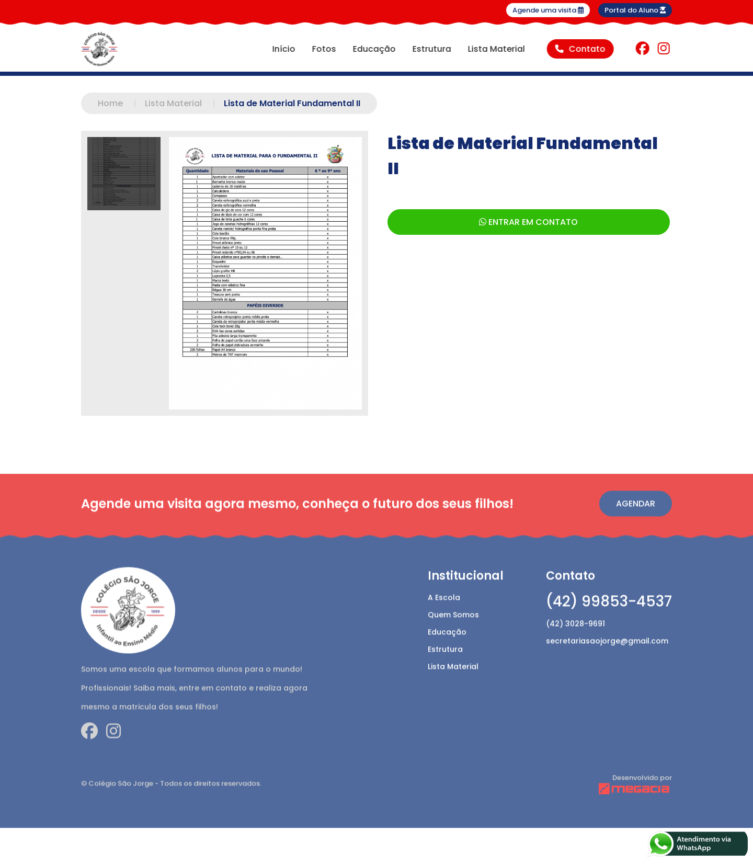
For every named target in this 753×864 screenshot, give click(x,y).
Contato (579, 49)
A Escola (444, 615)
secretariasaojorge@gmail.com (607, 659)
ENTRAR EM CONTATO (528, 222)
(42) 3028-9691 (575, 641)
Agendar (635, 522)
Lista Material (494, 49)
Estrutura (430, 49)
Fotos (323, 49)
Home (121, 103)
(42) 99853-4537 (609, 619)
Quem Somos (453, 633)
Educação (372, 49)
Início (282, 49)
